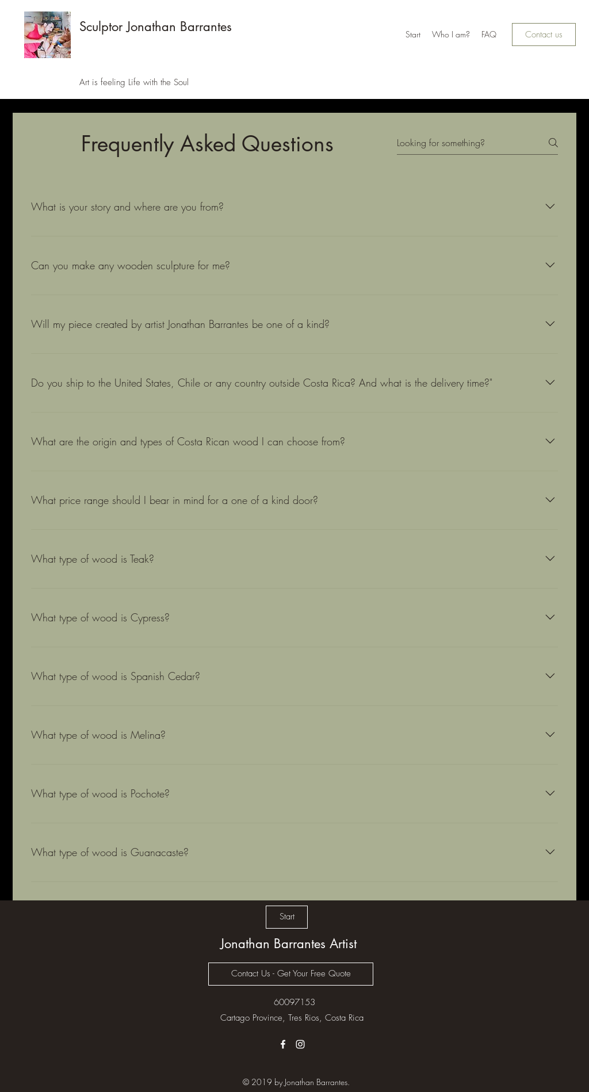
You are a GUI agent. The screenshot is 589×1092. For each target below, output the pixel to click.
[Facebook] (283, 1044)
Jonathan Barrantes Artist (288, 944)
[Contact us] (544, 34)
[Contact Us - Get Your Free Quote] (290, 974)
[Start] (287, 917)
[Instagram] (300, 1044)
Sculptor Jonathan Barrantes (155, 26)
